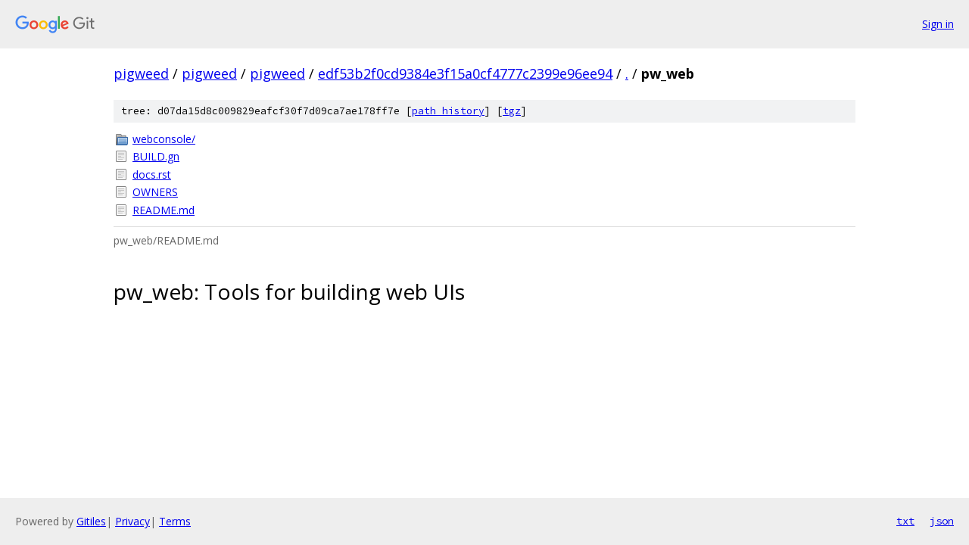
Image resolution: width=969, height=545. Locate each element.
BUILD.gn (155, 156)
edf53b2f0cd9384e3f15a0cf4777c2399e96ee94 (465, 73)
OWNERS (155, 192)
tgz (512, 110)
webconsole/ (163, 139)
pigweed (141, 73)
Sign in (938, 24)
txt (905, 521)
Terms (175, 521)
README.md (163, 210)
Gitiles (91, 521)
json (942, 521)
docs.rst (151, 174)
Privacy (132, 521)
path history (448, 110)
